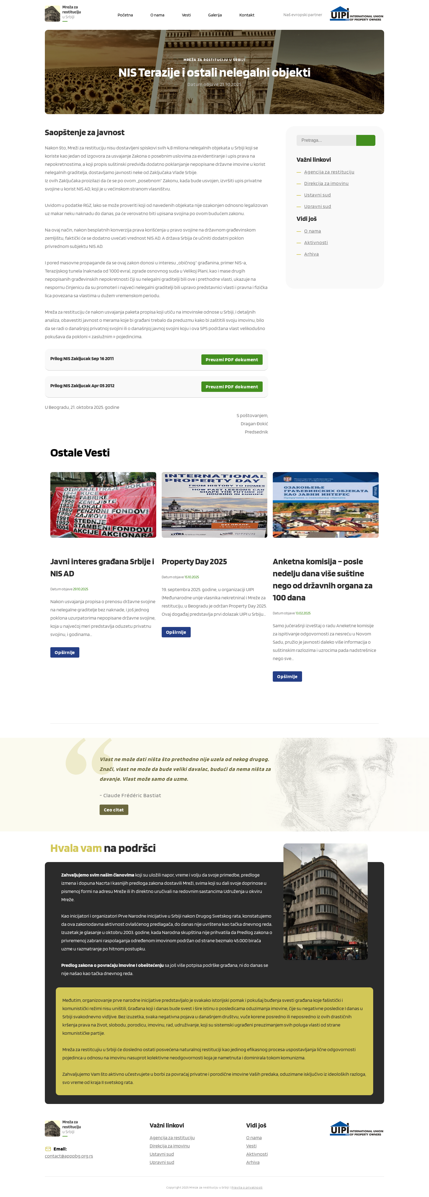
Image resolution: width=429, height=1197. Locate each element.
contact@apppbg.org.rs (69, 1156)
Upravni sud (317, 206)
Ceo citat (114, 810)
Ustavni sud (317, 195)
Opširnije (65, 652)
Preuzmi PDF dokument (232, 359)
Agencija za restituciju (329, 172)
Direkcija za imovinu (326, 183)
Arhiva (311, 254)
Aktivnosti (316, 242)
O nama (312, 231)
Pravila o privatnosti (247, 1187)
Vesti (251, 1146)
